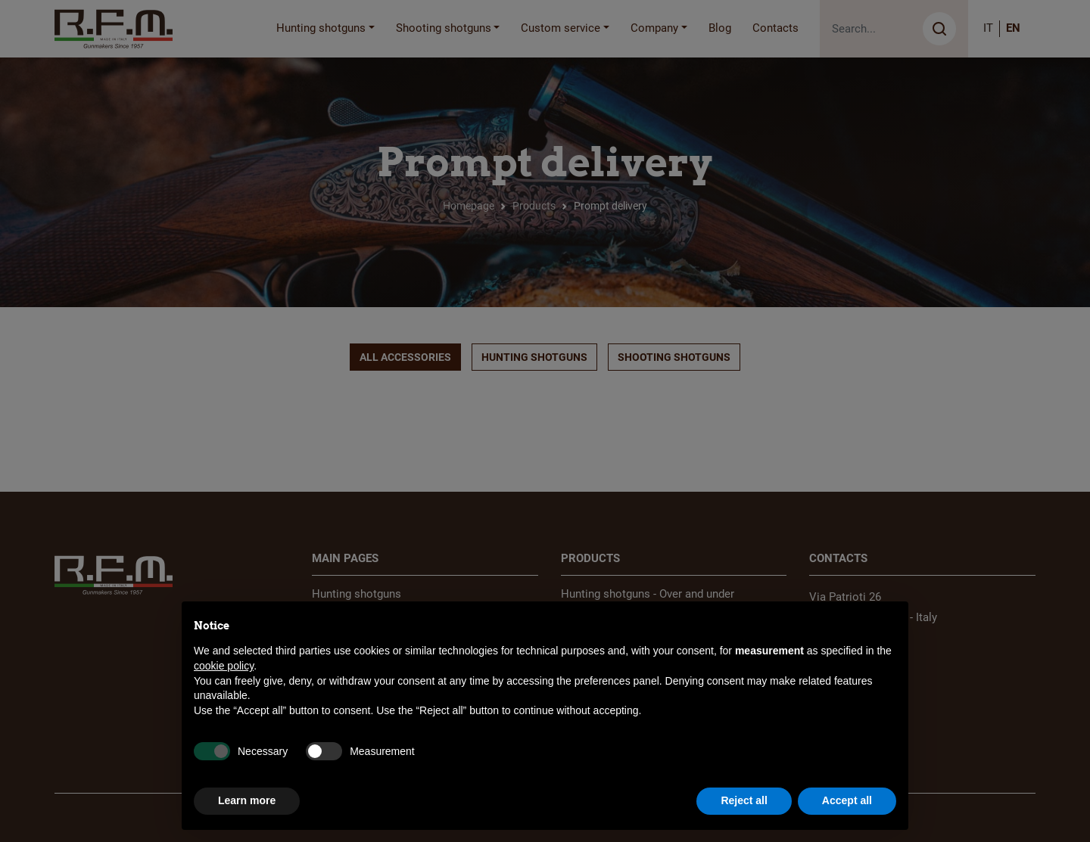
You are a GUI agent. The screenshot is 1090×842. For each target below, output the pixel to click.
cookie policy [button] (224, 666)
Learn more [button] (247, 800)
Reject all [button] (744, 800)
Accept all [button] (847, 800)
